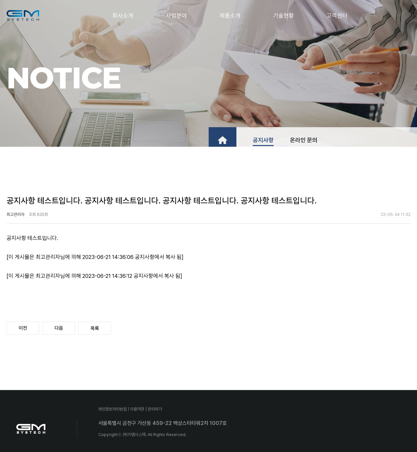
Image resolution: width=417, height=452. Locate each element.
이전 (23, 328)
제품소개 (229, 15)
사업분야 (176, 15)
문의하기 (155, 409)
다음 (59, 328)
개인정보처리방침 (112, 409)
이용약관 (137, 409)
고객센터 (337, 15)
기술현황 (283, 15)
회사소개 (122, 15)
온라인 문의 (303, 144)
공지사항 (263, 144)
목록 (94, 328)
